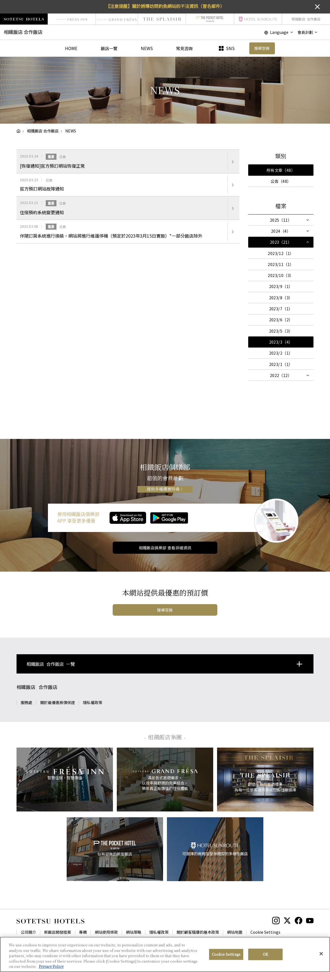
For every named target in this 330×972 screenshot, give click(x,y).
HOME (71, 48)
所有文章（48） (281, 170)
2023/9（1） (281, 286)
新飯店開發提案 (57, 932)
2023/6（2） (281, 319)
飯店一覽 (109, 48)
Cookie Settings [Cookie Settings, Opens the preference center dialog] (226, 954)
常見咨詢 (184, 48)
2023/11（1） (281, 264)
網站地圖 (234, 932)
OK (265, 954)
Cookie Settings (265, 932)
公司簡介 (28, 932)
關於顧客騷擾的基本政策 (198, 932)
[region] (165, 954)
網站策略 (133, 932)
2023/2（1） (281, 353)
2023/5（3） (281, 331)
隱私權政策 (92, 702)
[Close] (321, 954)
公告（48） (281, 181)
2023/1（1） (281, 364)
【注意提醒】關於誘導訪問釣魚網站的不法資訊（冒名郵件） (165, 6)
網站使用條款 (106, 932)
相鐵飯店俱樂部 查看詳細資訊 (165, 547)
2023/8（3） (281, 297)
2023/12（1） (281, 253)
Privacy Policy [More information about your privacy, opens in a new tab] (51, 966)
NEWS (147, 48)
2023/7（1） (281, 308)
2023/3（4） (281, 342)
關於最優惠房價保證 (57, 702)
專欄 (83, 932)
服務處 (26, 702)
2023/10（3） (281, 275)
